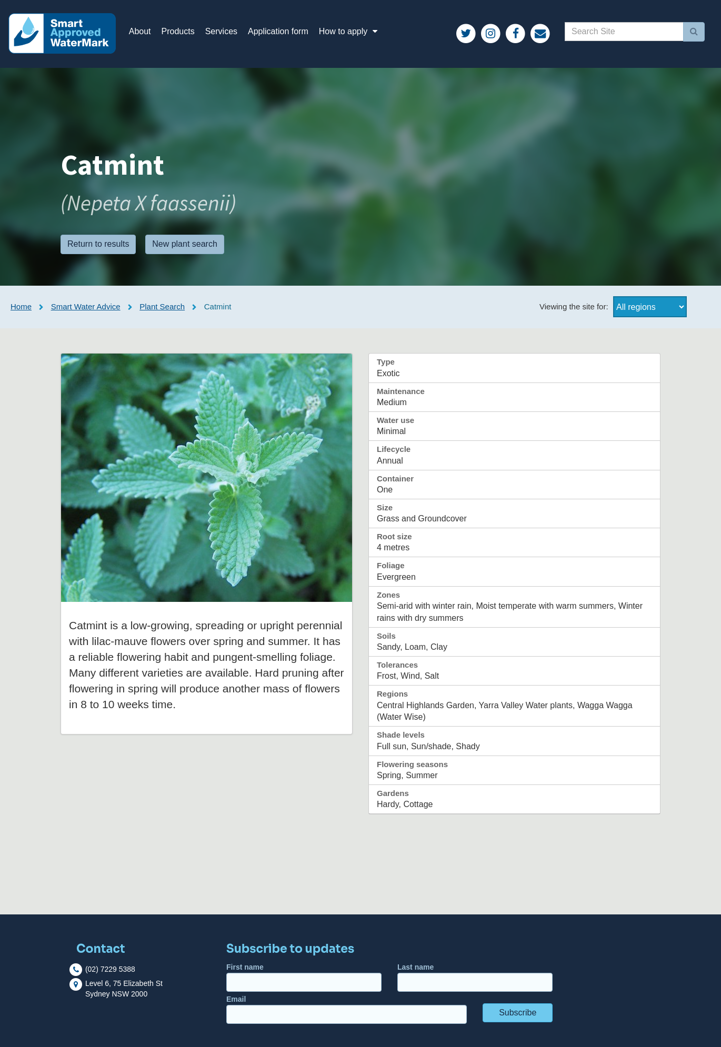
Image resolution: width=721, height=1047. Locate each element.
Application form (278, 31)
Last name (475, 977)
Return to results (98, 243)
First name (304, 977)
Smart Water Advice (86, 306)
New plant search (184, 243)
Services (221, 31)
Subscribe (517, 1012)
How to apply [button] (350, 31)
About (140, 31)
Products (178, 31)
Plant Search (162, 306)
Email (346, 1009)
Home (21, 306)
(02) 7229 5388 (110, 968)
